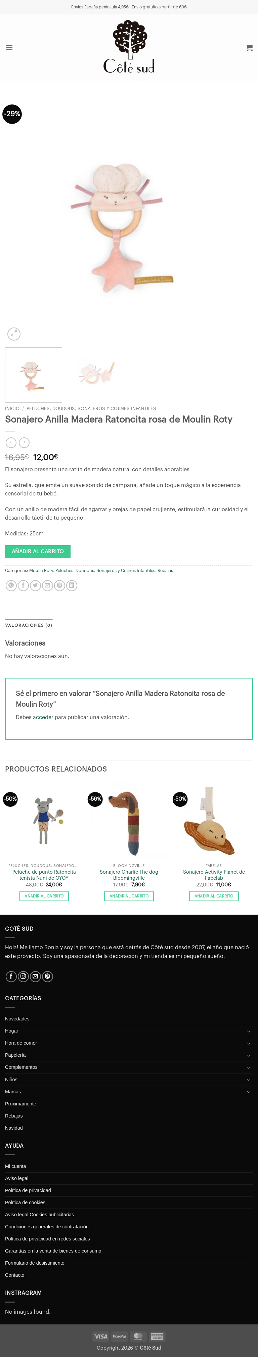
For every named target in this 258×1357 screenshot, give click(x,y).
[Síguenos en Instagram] (23, 976)
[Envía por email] (47, 585)
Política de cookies (25, 1202)
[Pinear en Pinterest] (59, 585)
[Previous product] (24, 442)
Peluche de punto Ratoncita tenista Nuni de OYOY (44, 875)
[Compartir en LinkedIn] (71, 585)
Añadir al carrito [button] (44, 896)
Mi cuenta (15, 1166)
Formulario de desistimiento (34, 1263)
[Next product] (11, 442)
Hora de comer (21, 1043)
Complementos (21, 1067)
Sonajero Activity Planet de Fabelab (214, 875)
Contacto (15, 1275)
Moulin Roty (41, 571)
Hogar (11, 1031)
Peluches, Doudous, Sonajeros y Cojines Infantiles (91, 408)
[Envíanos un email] (35, 976)
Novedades (17, 1018)
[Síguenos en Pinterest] (47, 976)
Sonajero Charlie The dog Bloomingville (129, 875)
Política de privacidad (28, 1190)
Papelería (15, 1055)
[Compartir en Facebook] (23, 585)
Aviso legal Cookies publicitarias (39, 1214)
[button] (9, 47)
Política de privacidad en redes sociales (47, 1238)
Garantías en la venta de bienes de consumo (53, 1251)
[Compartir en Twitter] (35, 585)
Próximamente (20, 1103)
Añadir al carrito (38, 551)
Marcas (13, 1091)
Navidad (14, 1128)
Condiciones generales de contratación (47, 1226)
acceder (43, 717)
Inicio (12, 408)
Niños (11, 1079)
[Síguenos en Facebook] (11, 976)
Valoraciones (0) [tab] (28, 625)
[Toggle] (249, 1031)
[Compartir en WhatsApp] (11, 585)
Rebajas (165, 571)
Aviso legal (16, 1178)
